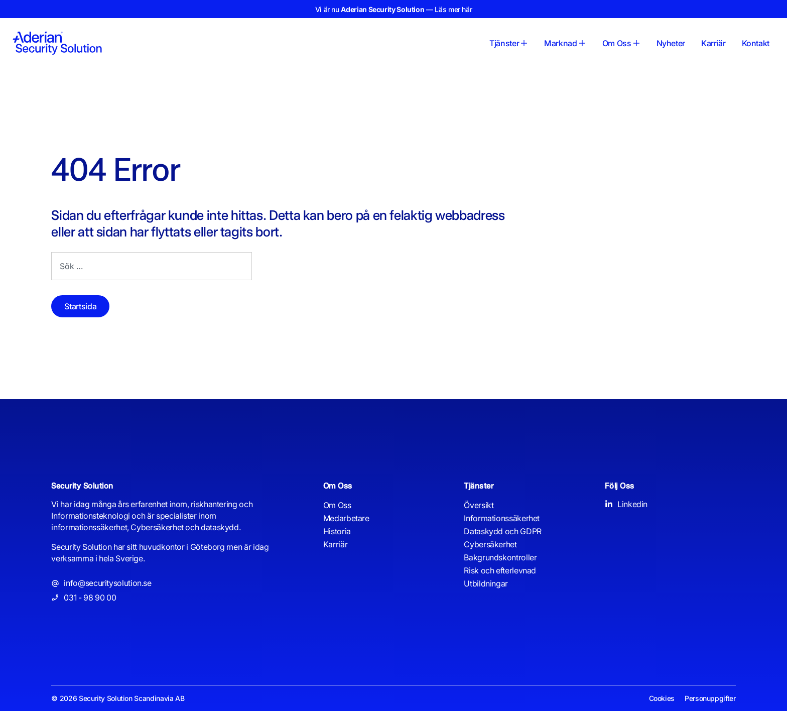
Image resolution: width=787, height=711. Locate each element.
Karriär (335, 544)
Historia (337, 531)
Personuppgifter (710, 698)
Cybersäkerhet (490, 544)
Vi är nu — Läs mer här (393, 9)
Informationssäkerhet (502, 518)
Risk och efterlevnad (500, 570)
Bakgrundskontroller (500, 557)
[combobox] (151, 266)
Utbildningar (486, 583)
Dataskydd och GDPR (503, 531)
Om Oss (337, 505)
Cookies (662, 698)
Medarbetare (346, 518)
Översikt (478, 505)
